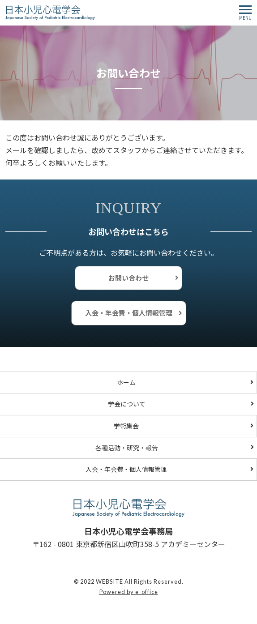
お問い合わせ (128, 277)
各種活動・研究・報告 (126, 447)
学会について (127, 403)
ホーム (126, 382)
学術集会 (126, 425)
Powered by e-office (128, 591)
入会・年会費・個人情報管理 (128, 312)
